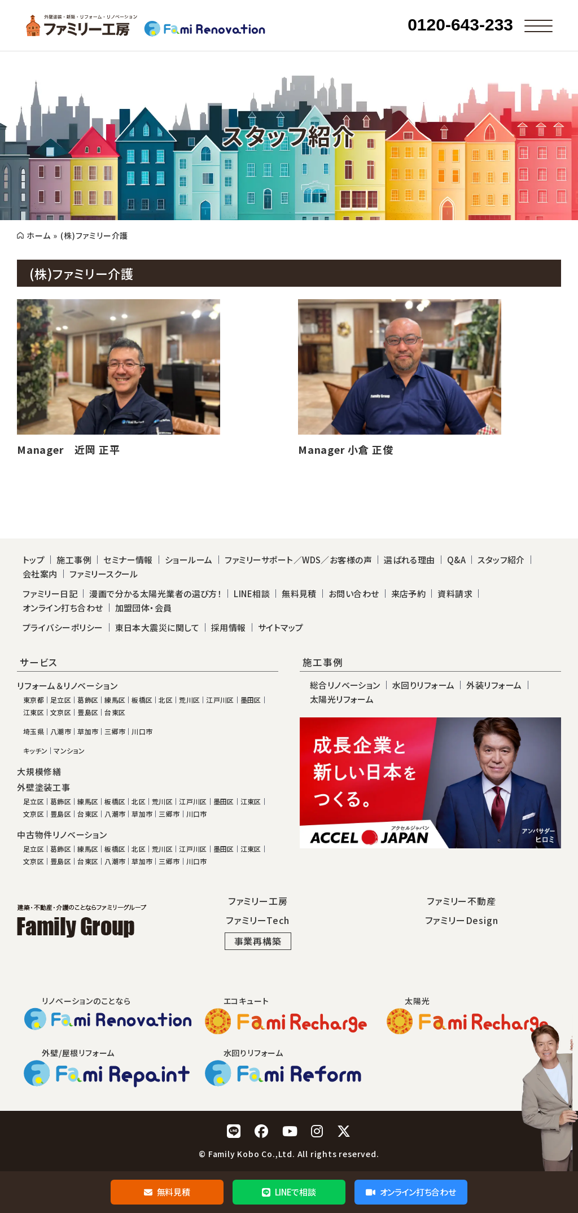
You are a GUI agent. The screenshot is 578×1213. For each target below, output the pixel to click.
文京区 (60, 712)
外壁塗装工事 (44, 787)
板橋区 (142, 700)
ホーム (38, 235)
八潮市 (60, 731)
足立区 (60, 700)
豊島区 (87, 712)
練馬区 (114, 700)
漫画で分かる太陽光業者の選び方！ (155, 593)
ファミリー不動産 (461, 901)
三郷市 (114, 731)
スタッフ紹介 (501, 559)
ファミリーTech (257, 920)
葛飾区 (87, 700)
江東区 (33, 712)
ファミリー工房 (258, 901)
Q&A (456, 559)
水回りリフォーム (423, 685)
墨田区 (250, 700)
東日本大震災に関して (157, 627)
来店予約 (408, 593)
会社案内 (40, 574)
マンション (69, 750)
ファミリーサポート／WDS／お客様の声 (299, 559)
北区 (166, 700)
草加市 (87, 731)
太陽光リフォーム (342, 699)
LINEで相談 (289, 1192)
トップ (34, 559)
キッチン (35, 750)
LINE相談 (252, 593)
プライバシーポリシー (63, 627)
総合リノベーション (345, 685)
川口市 (142, 731)
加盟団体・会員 (143, 607)
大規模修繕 (39, 772)
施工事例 (73, 559)
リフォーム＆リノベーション (67, 686)
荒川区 (189, 700)
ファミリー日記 (50, 593)
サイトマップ (281, 627)
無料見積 (167, 1192)
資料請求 (454, 593)
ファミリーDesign (461, 920)
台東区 (114, 712)
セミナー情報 (128, 559)
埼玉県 (33, 731)
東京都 (33, 700)
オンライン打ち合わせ (411, 1192)
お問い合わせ (354, 593)
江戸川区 (220, 700)
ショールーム (189, 559)
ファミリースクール (103, 574)
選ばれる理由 (409, 559)
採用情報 (228, 627)
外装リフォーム (494, 685)
